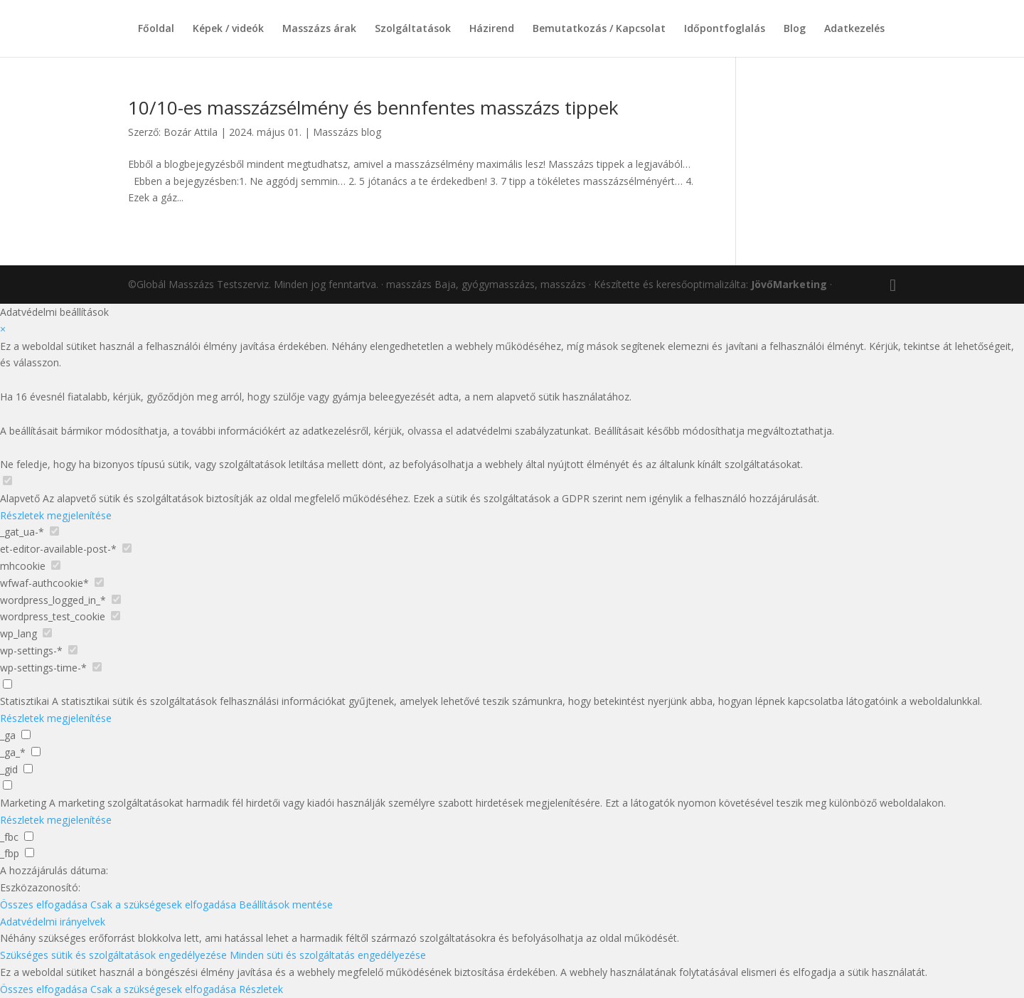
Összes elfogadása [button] (43, 904)
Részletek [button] (261, 989)
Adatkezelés (854, 29)
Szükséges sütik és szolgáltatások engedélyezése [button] (113, 955)
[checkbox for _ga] (26, 734)
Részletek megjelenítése (56, 515)
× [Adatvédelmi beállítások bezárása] (3, 329)
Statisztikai (24, 701)
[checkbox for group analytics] (7, 684)
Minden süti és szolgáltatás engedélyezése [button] (328, 955)
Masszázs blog (347, 132)
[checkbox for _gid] (28, 768)
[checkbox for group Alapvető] (7, 480)
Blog (795, 29)
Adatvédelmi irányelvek (52, 921)
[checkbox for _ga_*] (36, 751)
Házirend (491, 29)
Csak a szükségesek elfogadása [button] (163, 904)
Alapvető (20, 498)
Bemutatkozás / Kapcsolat (599, 29)
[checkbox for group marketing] (7, 785)
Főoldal (156, 29)
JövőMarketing (789, 284)
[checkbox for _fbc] (28, 836)
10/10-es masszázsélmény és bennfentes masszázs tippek (373, 107)
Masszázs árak (319, 29)
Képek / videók (228, 29)
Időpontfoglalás (724, 29)
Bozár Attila (191, 132)
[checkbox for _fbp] (29, 852)
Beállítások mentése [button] (286, 904)
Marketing (23, 802)
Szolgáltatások (413, 29)
